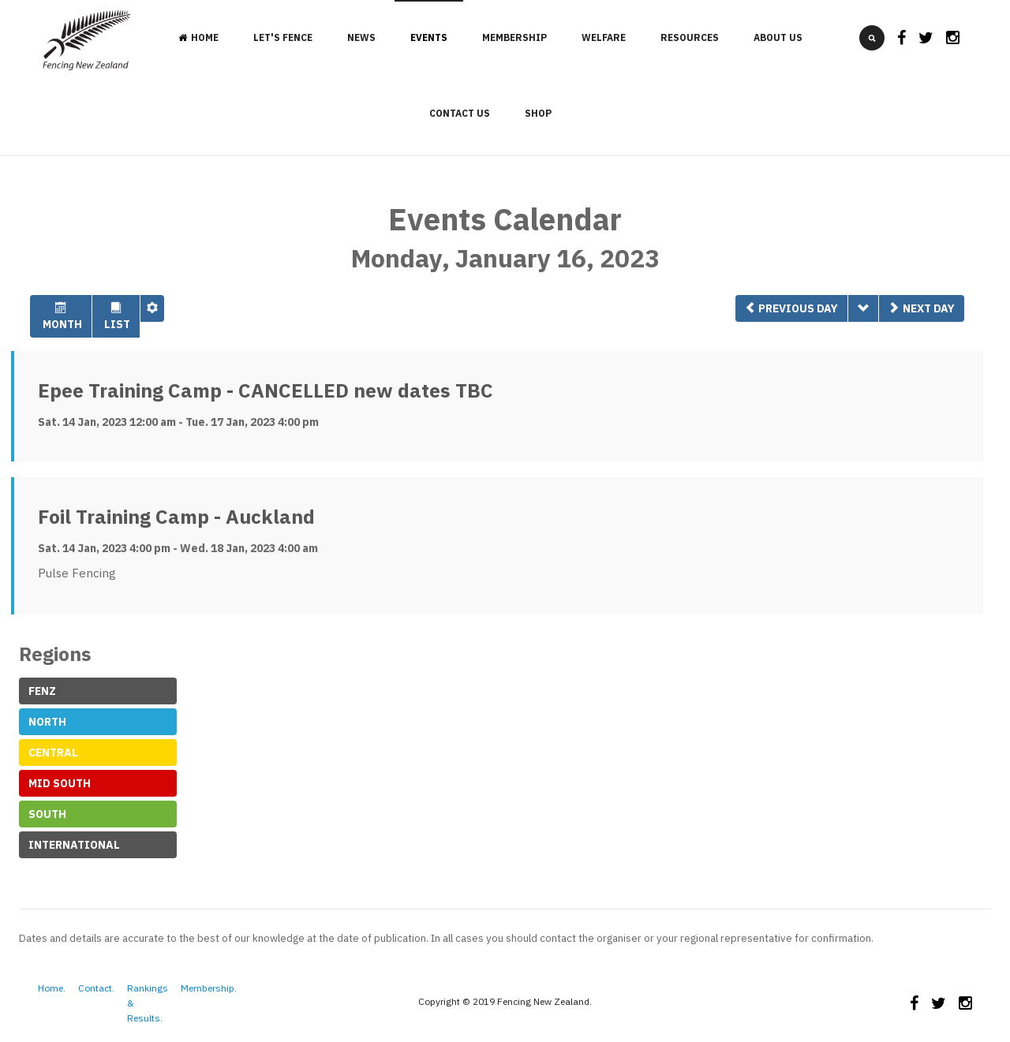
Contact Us (459, 113)
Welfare (604, 37)
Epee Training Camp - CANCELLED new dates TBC (265, 390)
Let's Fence (282, 37)
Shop (538, 113)
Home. (51, 988)
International (74, 845)
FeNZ (42, 691)
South (47, 814)
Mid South (59, 783)
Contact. (96, 988)
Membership (514, 37)
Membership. (209, 988)
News (361, 37)
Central (53, 752)
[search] (872, 37)
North (47, 722)
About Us (778, 37)
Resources (689, 37)
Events (428, 37)
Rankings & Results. (147, 1003)
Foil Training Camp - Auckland (176, 516)
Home (198, 37)
